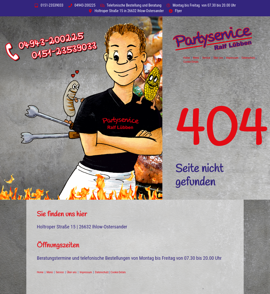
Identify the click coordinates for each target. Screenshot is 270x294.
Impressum (232, 58)
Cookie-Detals (191, 61)
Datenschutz (249, 58)
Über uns (218, 58)
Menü (196, 58)
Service (206, 58)
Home (187, 58)
